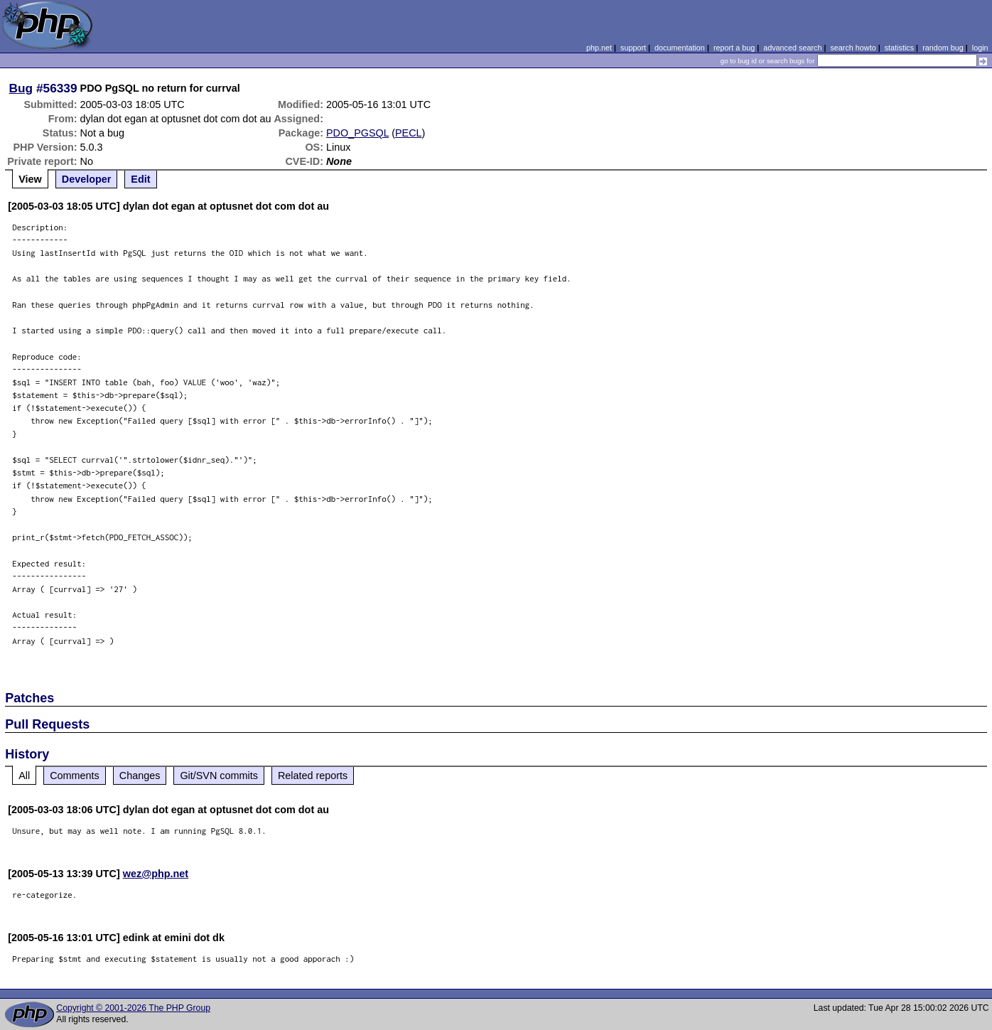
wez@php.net (155, 873)
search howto (852, 47)
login (980, 47)
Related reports (312, 775)
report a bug (734, 47)
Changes (140, 775)
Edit (140, 179)
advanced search (792, 47)
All (24, 775)
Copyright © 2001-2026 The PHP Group (133, 1008)
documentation (679, 47)
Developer (87, 179)
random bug (943, 47)
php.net (599, 47)
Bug (21, 88)
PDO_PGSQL (357, 133)
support (633, 47)
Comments (74, 775)
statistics (899, 47)
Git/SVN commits (219, 775)
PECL (408, 133)
